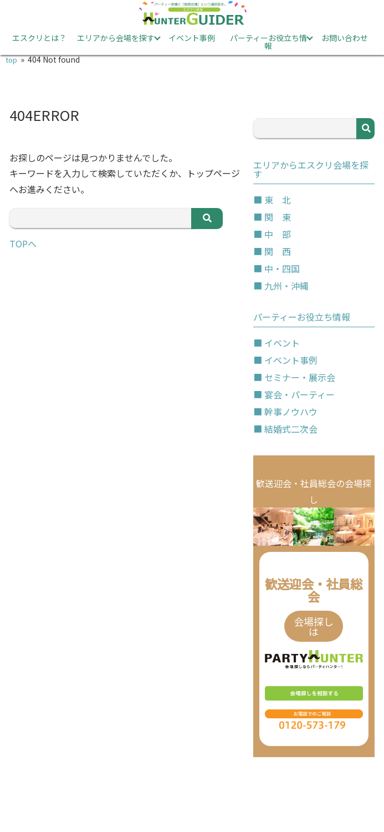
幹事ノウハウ (291, 411)
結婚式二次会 (291, 428)
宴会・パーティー (299, 394)
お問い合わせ (344, 37)
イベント (282, 342)
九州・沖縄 (286, 285)
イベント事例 (191, 37)
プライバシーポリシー (108, 800)
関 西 (277, 251)
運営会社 (328, 800)
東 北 (277, 199)
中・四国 (282, 268)
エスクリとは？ (39, 37)
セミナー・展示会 (299, 377)
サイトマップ (230, 800)
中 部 (277, 234)
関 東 (277, 217)
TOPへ (23, 243)
